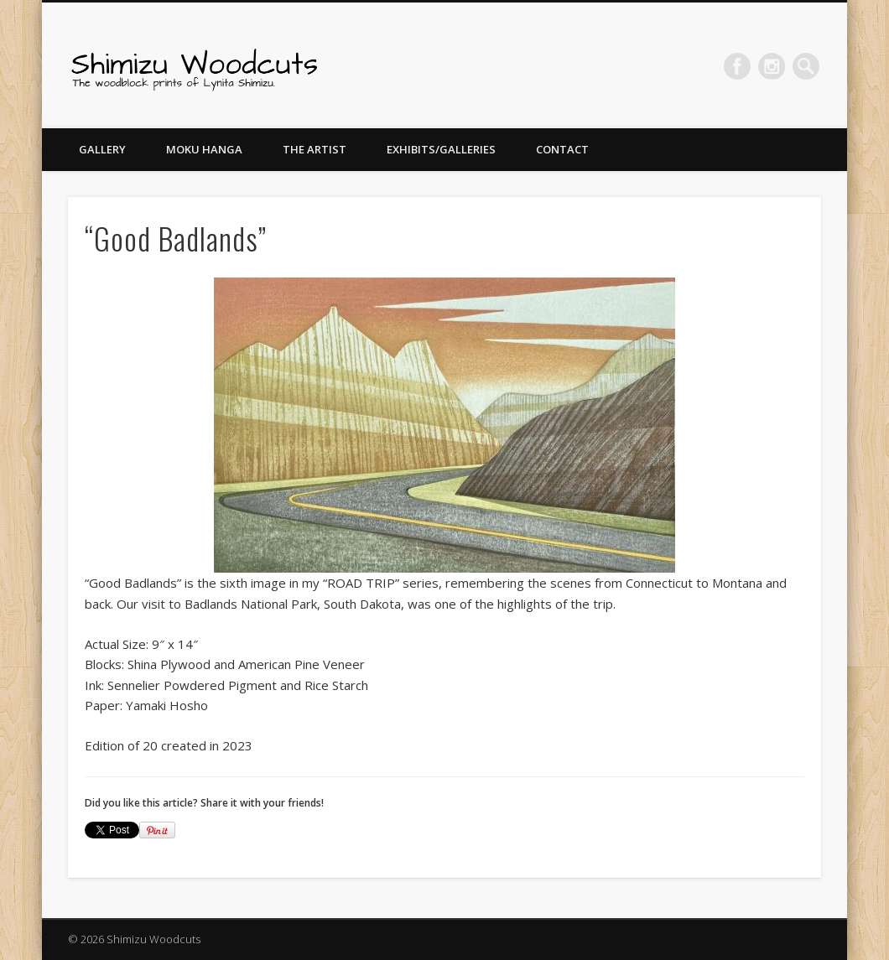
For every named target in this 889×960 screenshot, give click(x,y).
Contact (562, 149)
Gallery (102, 149)
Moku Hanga (204, 149)
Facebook (737, 66)
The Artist (314, 149)
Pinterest (771, 66)
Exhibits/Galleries (441, 149)
